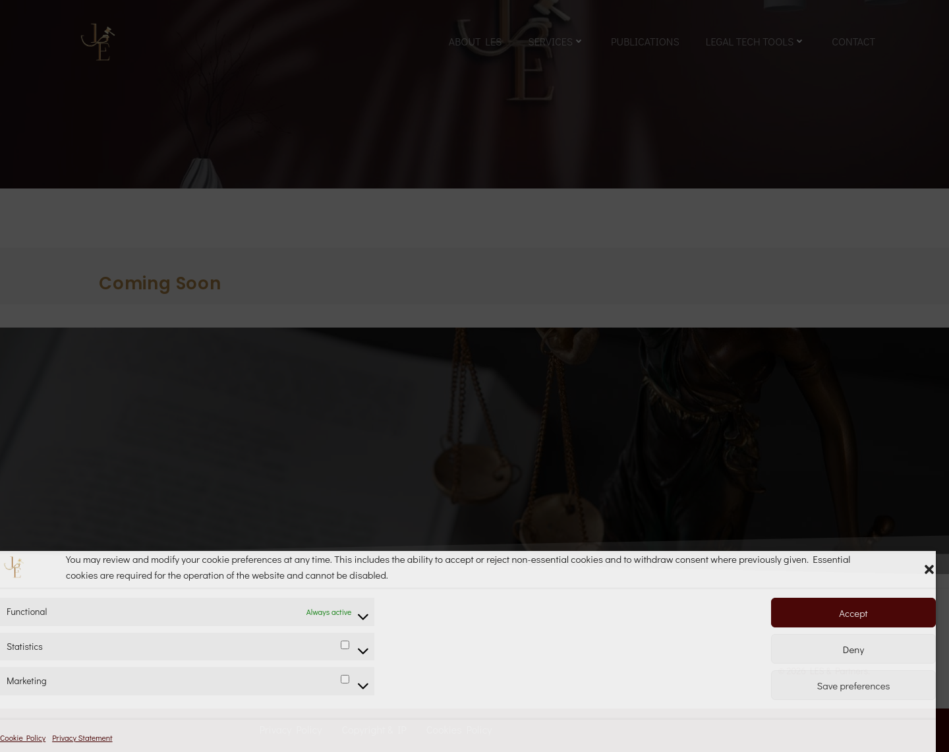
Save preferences (853, 685)
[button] (929, 566)
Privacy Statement (82, 737)
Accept (853, 613)
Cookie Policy (22, 737)
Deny (853, 649)
